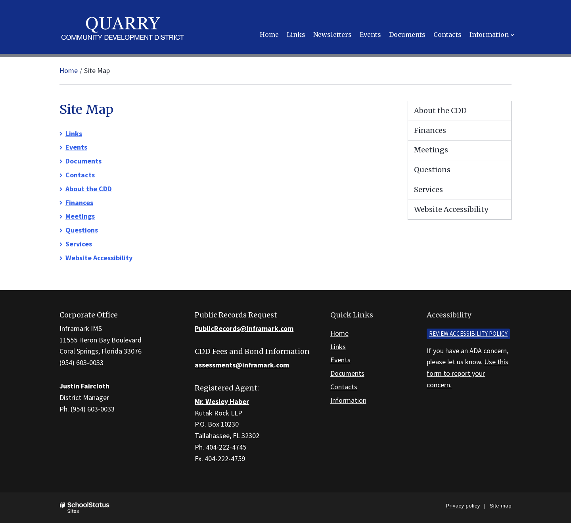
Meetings (80, 216)
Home (68, 70)
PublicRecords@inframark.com (244, 328)
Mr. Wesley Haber (222, 401)
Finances (79, 202)
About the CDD (88, 188)
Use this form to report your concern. (467, 373)
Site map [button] (501, 506)
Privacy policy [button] (463, 506)
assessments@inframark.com (242, 364)
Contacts (80, 174)
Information (348, 400)
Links (73, 133)
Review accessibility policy (468, 333)
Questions (81, 230)
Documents (83, 160)
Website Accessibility (98, 257)
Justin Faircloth (84, 385)
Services (78, 243)
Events (76, 147)
